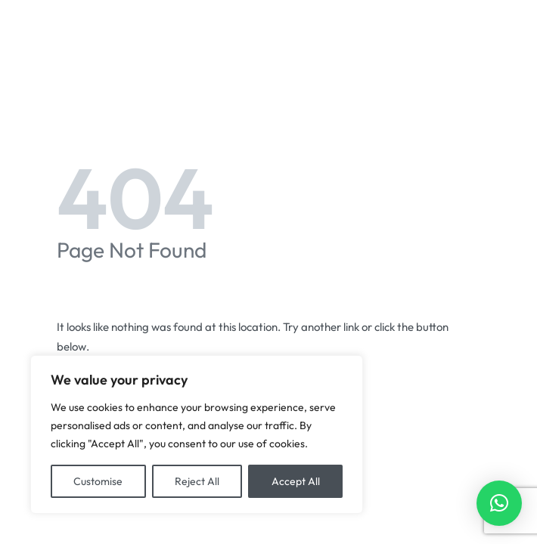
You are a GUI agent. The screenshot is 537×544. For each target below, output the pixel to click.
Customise (98, 481)
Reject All (197, 481)
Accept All (296, 481)
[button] (499, 503)
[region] (196, 434)
